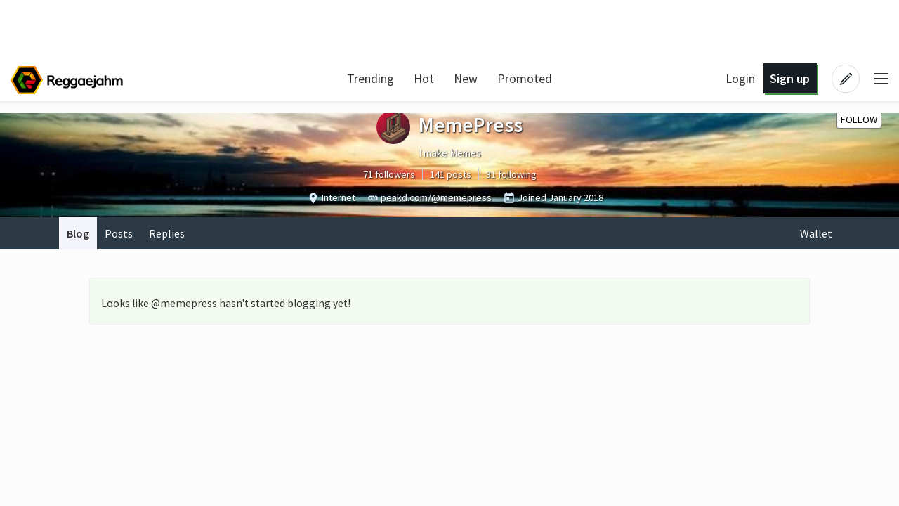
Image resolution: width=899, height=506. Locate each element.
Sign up (790, 78)
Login (740, 78)
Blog (78, 233)
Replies (167, 233)
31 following (511, 174)
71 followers (389, 174)
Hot (424, 78)
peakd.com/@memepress (436, 197)
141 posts (450, 174)
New (466, 78)
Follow (859, 119)
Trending (370, 78)
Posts (119, 233)
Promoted (524, 78)
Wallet (816, 233)
